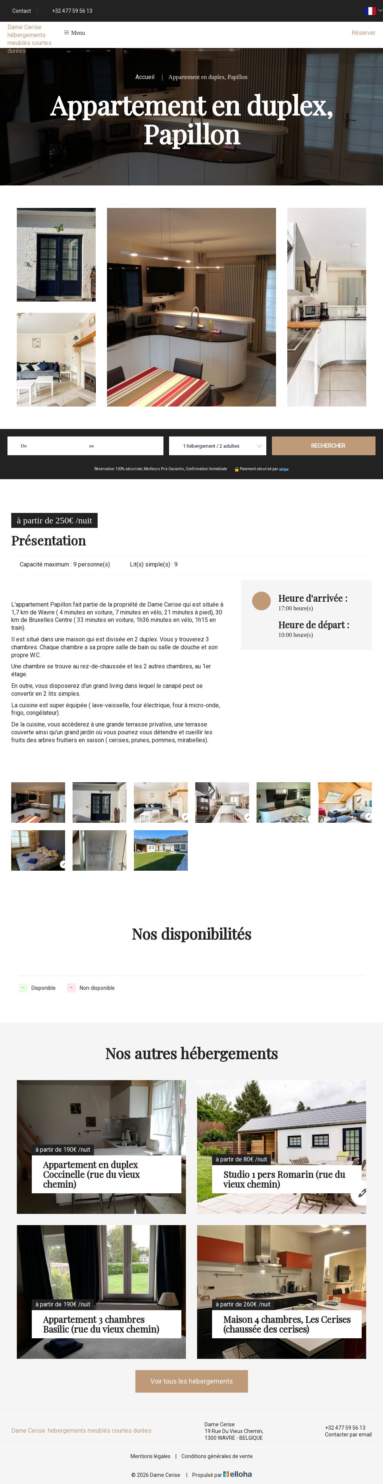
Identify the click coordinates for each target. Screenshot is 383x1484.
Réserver (364, 32)
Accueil (144, 77)
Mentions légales (151, 1456)
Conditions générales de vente (217, 1456)
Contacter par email (344, 1434)
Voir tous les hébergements (191, 1381)
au (91, 445)
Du (24, 445)
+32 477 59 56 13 (340, 1427)
